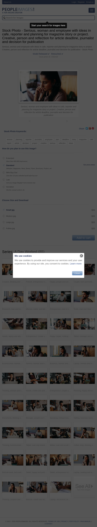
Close (77, 273)
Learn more (76, 263)
